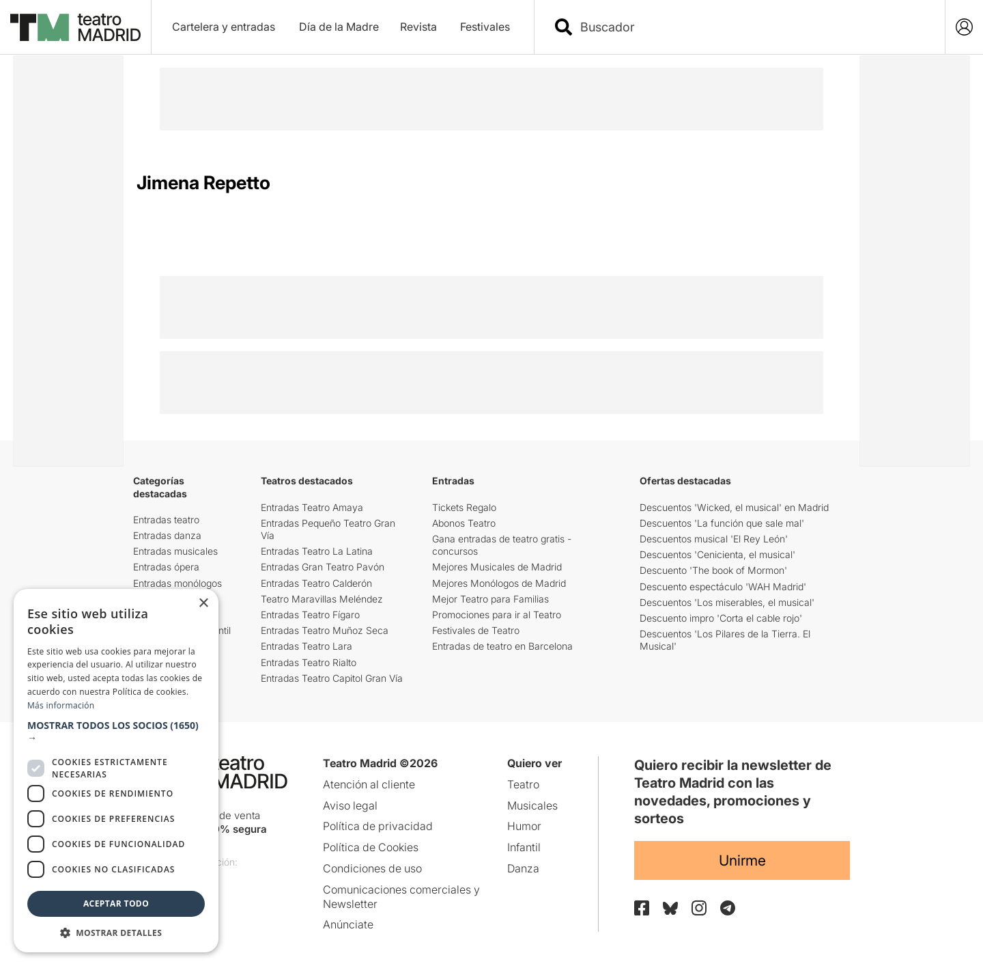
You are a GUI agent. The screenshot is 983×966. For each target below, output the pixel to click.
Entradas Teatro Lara (306, 646)
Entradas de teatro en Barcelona (502, 646)
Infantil (524, 847)
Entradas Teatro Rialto (308, 662)
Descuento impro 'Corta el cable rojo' (721, 618)
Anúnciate (348, 924)
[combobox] (751, 27)
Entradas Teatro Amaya (312, 507)
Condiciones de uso (372, 868)
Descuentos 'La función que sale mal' (722, 523)
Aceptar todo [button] (116, 903)
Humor (524, 826)
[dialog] (116, 770)
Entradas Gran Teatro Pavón (322, 566)
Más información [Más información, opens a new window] (60, 705)
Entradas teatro (166, 519)
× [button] (203, 603)
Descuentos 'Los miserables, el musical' (727, 602)
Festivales (485, 26)
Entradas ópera (166, 566)
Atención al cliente (369, 784)
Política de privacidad (378, 826)
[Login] (964, 27)
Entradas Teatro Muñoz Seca (324, 630)
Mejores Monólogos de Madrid (499, 583)
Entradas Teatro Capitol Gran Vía (332, 678)
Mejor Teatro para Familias (490, 599)
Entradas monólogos (177, 583)
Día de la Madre (339, 26)
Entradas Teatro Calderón (316, 583)
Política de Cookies (370, 847)
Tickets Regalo (464, 507)
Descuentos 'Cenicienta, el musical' (717, 554)
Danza (523, 868)
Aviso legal (350, 805)
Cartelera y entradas (223, 26)
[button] (116, 731)
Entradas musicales (175, 551)
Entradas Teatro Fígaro (310, 614)
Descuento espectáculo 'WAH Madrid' (723, 586)
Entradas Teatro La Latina (317, 551)
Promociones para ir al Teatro (496, 614)
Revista (418, 26)
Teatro (523, 784)
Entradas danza (167, 535)
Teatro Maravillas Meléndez (322, 599)
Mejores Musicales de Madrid (497, 566)
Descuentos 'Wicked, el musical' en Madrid (734, 507)
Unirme (742, 860)
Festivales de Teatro (475, 630)
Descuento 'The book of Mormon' (713, 570)
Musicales (532, 805)
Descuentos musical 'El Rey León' (714, 538)
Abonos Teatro (464, 523)
